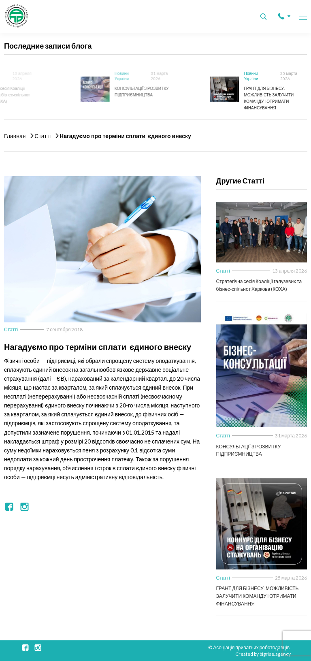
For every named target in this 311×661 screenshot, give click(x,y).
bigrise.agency (275, 654)
